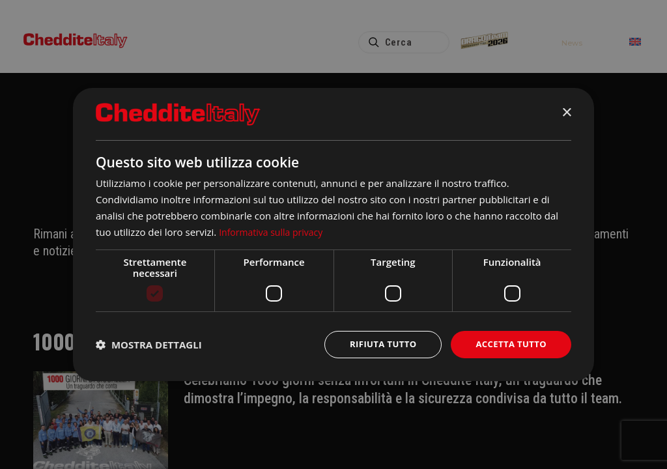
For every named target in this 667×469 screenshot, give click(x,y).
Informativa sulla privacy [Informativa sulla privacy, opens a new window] (274, 230)
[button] (149, 344)
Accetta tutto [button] (508, 344)
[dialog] (333, 234)
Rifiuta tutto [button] (375, 344)
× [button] (566, 112)
